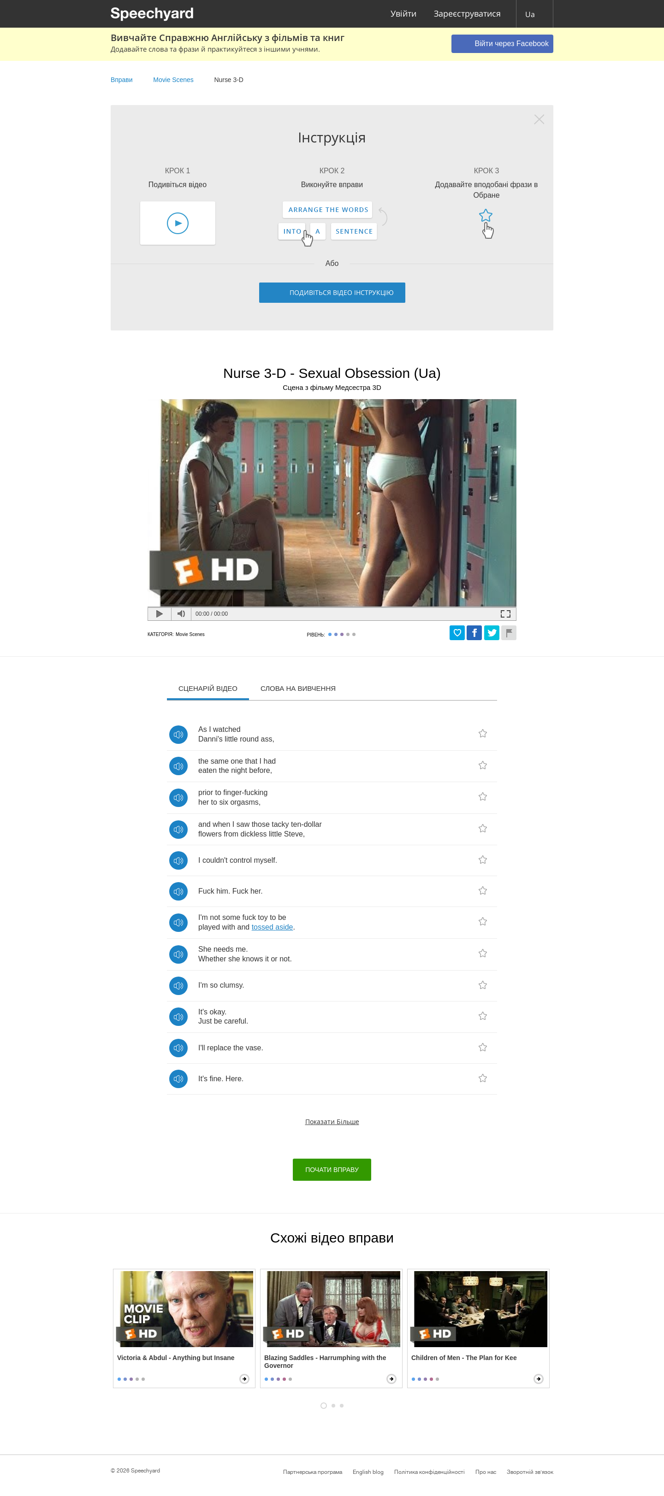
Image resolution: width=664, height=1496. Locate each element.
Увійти (403, 14)
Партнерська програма (312, 1472)
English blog (368, 1472)
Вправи (121, 79)
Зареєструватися (467, 14)
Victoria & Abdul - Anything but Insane (176, 1357)
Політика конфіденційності (429, 1472)
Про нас (485, 1472)
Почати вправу (332, 1169)
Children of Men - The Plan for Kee (464, 1357)
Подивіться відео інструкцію (342, 292)
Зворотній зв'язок (530, 1472)
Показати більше (332, 1121)
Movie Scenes (173, 79)
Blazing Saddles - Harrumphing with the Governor (325, 1361)
